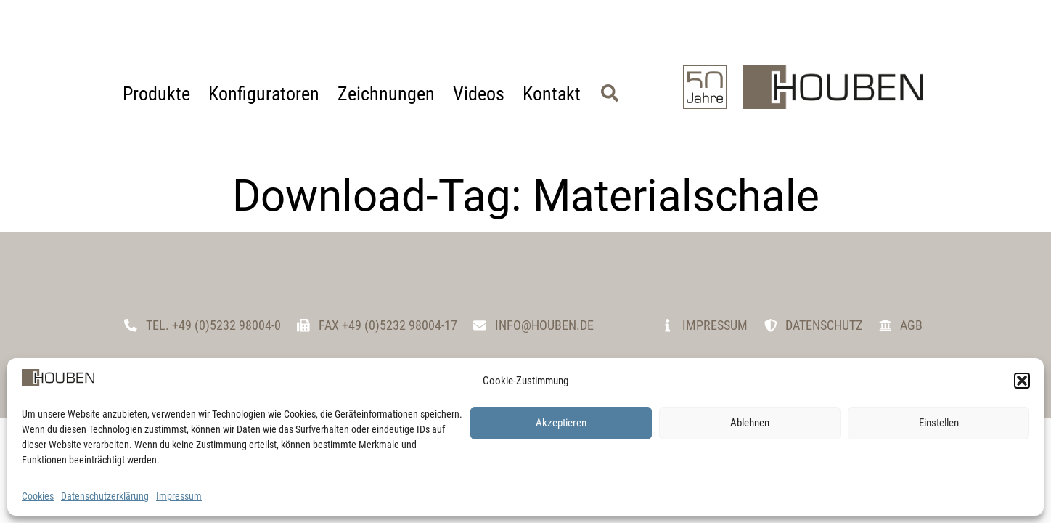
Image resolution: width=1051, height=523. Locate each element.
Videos (478, 94)
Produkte (156, 94)
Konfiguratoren (263, 94)
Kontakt (552, 94)
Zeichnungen (386, 94)
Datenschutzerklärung (105, 496)
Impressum (179, 496)
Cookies (38, 496)
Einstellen (939, 422)
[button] (1022, 380)
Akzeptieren (561, 422)
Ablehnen (749, 422)
